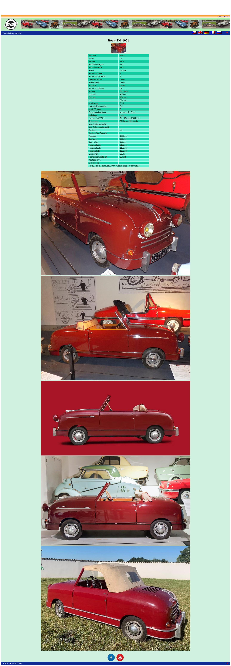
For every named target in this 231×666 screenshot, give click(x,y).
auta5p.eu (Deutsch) (223, 16)
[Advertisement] (115, 8)
